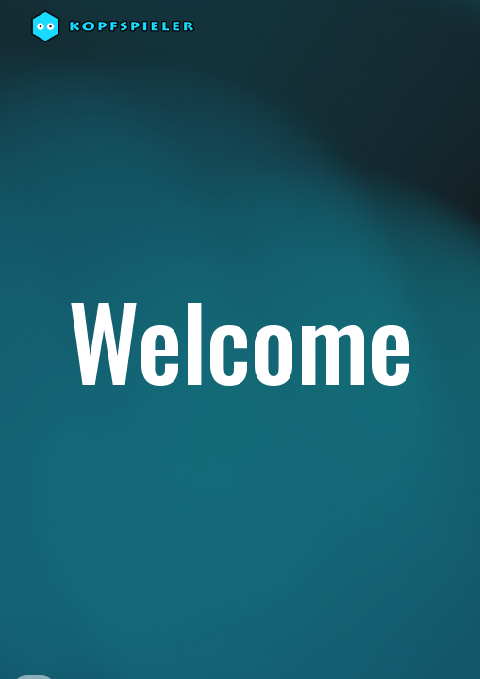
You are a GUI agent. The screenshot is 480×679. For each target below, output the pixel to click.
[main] (239, 340)
